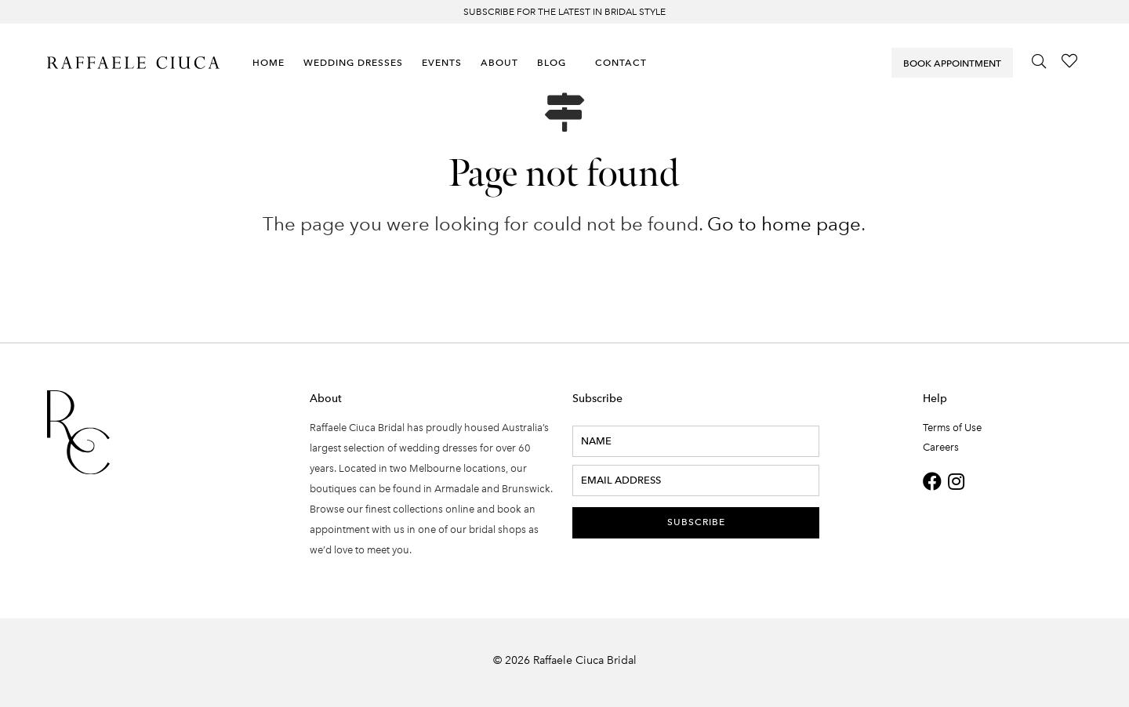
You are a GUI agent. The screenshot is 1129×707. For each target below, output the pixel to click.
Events (442, 62)
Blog (551, 62)
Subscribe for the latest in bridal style (564, 11)
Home (268, 62)
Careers (941, 447)
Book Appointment (952, 63)
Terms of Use (952, 427)
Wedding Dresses (353, 62)
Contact (621, 62)
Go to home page (784, 223)
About (499, 62)
